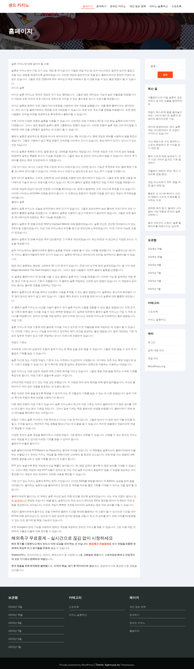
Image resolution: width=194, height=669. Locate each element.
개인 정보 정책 (137, 6)
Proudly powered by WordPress (76, 664)
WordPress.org (156, 366)
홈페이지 (88, 6)
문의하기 (101, 6)
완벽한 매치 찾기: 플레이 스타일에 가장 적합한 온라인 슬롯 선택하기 (164, 211)
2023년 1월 (154, 288)
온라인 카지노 (118, 6)
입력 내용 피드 (156, 350)
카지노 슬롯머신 (159, 6)
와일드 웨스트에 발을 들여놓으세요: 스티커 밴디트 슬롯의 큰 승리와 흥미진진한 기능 (165, 115)
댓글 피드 (153, 358)
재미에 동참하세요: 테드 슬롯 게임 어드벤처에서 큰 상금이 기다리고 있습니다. (164, 130)
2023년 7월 (154, 272)
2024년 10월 (155, 256)
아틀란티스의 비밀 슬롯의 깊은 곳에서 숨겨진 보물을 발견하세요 (165, 101)
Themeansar (127, 664)
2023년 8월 (154, 264)
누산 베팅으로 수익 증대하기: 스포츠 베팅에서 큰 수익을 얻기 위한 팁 (164, 145)
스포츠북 (176, 6)
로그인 (151, 342)
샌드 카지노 (18, 5)
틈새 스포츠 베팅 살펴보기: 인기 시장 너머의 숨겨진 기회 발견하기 (164, 159)
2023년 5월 (154, 280)
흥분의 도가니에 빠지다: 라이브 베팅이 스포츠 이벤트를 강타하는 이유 (164, 197)
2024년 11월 (155, 248)
